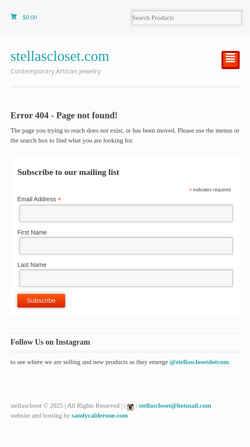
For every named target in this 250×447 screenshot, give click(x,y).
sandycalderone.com (100, 415)
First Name (32, 232)
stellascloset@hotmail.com (175, 405)
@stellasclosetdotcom (199, 361)
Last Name (32, 264)
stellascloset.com (59, 56)
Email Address (39, 199)
